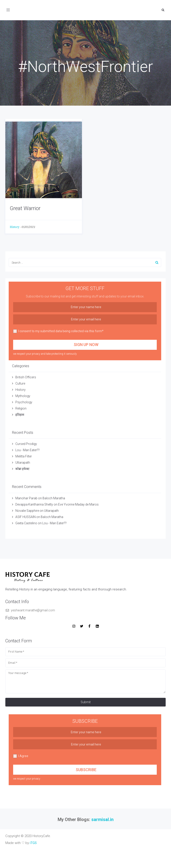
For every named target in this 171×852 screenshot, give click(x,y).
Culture (20, 383)
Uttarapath (22, 462)
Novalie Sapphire (27, 510)
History (14, 227)
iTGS (33, 843)
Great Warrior (25, 208)
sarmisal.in (102, 819)
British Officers (25, 377)
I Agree (20, 756)
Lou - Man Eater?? (27, 450)
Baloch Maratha (54, 498)
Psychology (23, 402)
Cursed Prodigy (26, 444)
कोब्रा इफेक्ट (22, 469)
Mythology (22, 396)
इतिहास (20, 414)
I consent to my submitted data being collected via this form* (58, 331)
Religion (20, 408)
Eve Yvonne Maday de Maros (78, 504)
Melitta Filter (23, 456)
